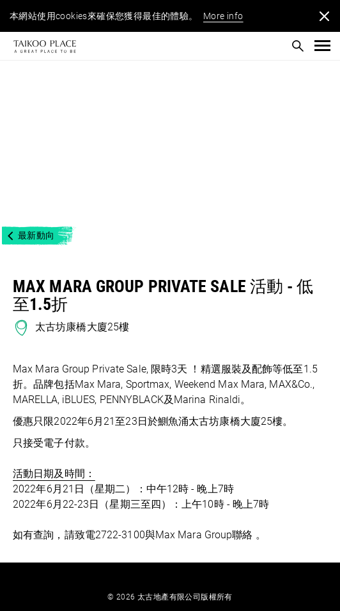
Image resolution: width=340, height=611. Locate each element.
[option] (170, 147)
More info (223, 16)
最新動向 (36, 235)
